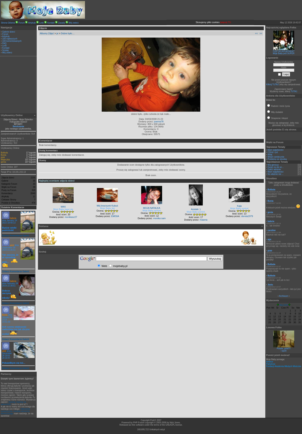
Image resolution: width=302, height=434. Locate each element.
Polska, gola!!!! (284, 348)
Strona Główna (8, 23)
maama (203, 219)
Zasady (61, 23)
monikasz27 (71, 217)
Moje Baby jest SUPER (283, 53)
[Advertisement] (18, 85)
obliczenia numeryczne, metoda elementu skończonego (15, 411)
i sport (283, 351)
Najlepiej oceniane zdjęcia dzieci (56, 180)
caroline (272, 230)
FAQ (4, 43)
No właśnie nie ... (276, 174)
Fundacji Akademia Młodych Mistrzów (283, 366)
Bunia (3, 155)
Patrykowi (270, 364)
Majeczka (5, 159)
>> (260, 33)
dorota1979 (247, 216)
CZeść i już (273, 152)
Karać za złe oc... (276, 167)
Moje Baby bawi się (63, 209)
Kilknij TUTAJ (272, 84)
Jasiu (270, 285)
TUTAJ (294, 91)
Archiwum (283, 296)
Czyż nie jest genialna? (283, 51)
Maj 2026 (283, 305)
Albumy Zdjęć (47, 33)
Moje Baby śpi (107, 208)
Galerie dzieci (8, 32)
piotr (3, 157)
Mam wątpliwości (276, 150)
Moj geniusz (273, 165)
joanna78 (158, 121)
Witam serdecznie (276, 157)
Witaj (270, 154)
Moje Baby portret (152, 210)
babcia (13, 218)
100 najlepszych (9, 39)
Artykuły (32, 23)
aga (269, 239)
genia (3, 162)
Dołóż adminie (274, 169)
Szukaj (5, 50)
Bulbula (4, 153)
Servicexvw (18, 126)
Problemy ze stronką (277, 159)
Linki (41, 23)
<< (256, 33)
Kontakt (51, 23)
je (57, 33)
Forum (22, 23)
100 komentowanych (12, 41)
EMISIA (115, 216)
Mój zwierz (74, 23)
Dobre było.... (67, 33)
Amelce (269, 362)
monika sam (159, 218)
